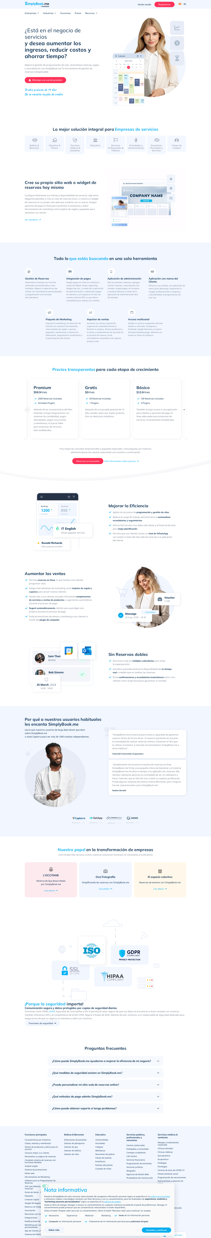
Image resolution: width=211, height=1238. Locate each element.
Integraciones (31, 1217)
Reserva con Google (34, 1207)
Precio (78, 13)
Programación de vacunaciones (172, 1178)
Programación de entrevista (139, 1165)
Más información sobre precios (120, 464)
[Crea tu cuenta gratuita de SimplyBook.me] (45, 80)
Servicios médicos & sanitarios (168, 1139)
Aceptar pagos (31, 1167)
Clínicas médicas (165, 1154)
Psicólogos (162, 1168)
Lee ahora (49, 894)
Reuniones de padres (105, 1156)
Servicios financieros (135, 1162)
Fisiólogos (162, 1164)
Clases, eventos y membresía (38, 1146)
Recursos (91, 13)
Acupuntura (163, 1161)
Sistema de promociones (36, 1171)
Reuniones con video (34, 1214)
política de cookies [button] (112, 1201)
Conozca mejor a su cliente (37, 1155)
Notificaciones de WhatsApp (37, 1221)
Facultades (100, 1146)
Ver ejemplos (31, 223)
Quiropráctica (164, 1158)
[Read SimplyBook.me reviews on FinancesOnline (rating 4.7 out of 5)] (114, 823)
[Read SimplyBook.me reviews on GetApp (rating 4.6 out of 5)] (96, 823)
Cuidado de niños (103, 1170)
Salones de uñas (71, 1156)
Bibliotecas (100, 1153)
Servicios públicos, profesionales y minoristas (135, 1140)
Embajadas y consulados (137, 1151)
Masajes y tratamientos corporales (168, 1146)
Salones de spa (71, 1149)
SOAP (52, 1014)
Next (190, 412)
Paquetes (29, 1196)
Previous (21, 412)
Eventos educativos (104, 1167)
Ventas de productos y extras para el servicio (41, 1150)
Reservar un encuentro (87, 464)
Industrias (49, 13)
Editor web (29, 1174)
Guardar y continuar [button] (156, 1230)
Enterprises (32, 13)
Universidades (101, 1142)
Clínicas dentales (165, 1151)
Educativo (100, 1137)
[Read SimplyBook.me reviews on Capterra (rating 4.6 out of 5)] (78, 823)
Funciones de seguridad (41, 1026)
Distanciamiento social (168, 1175)
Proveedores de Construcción (139, 1179)
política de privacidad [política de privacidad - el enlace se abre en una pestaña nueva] (160, 1196)
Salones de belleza (72, 1153)
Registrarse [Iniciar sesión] (164, 4)
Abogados (131, 1172)
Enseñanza (100, 1163)
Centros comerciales (135, 1148)
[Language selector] (181, 4)
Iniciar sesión (144, 4)
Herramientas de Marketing (37, 1178)
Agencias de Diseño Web (137, 1176)
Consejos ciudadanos (136, 1155)
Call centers (131, 1158)
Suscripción (30, 1210)
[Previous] (27, 413)
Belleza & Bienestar (74, 1137)
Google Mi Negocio (33, 1203)
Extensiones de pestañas (75, 1142)
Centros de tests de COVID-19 (171, 1171)
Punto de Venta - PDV (34, 1193)
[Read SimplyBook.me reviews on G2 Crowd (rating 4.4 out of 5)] (132, 823)
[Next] (183, 413)
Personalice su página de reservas (40, 1158)
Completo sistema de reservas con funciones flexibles (40, 1163)
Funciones (65, 13)
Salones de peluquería (74, 1146)
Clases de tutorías (103, 1160)
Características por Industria (38, 1142)
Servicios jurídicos (134, 1169)
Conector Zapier (32, 1200)
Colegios (99, 1149)
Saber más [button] (54, 1230)
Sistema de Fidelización (35, 1233)
